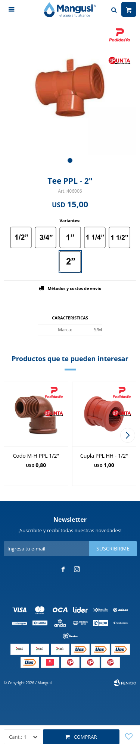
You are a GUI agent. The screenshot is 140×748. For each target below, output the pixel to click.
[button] (70, 160)
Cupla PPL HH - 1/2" (104, 455)
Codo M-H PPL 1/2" (36, 455)
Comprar (85, 736)
